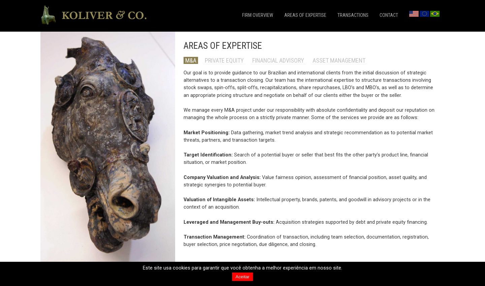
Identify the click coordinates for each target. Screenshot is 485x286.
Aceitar (242, 276)
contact (389, 15)
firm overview (257, 15)
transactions (352, 15)
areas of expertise (305, 15)
